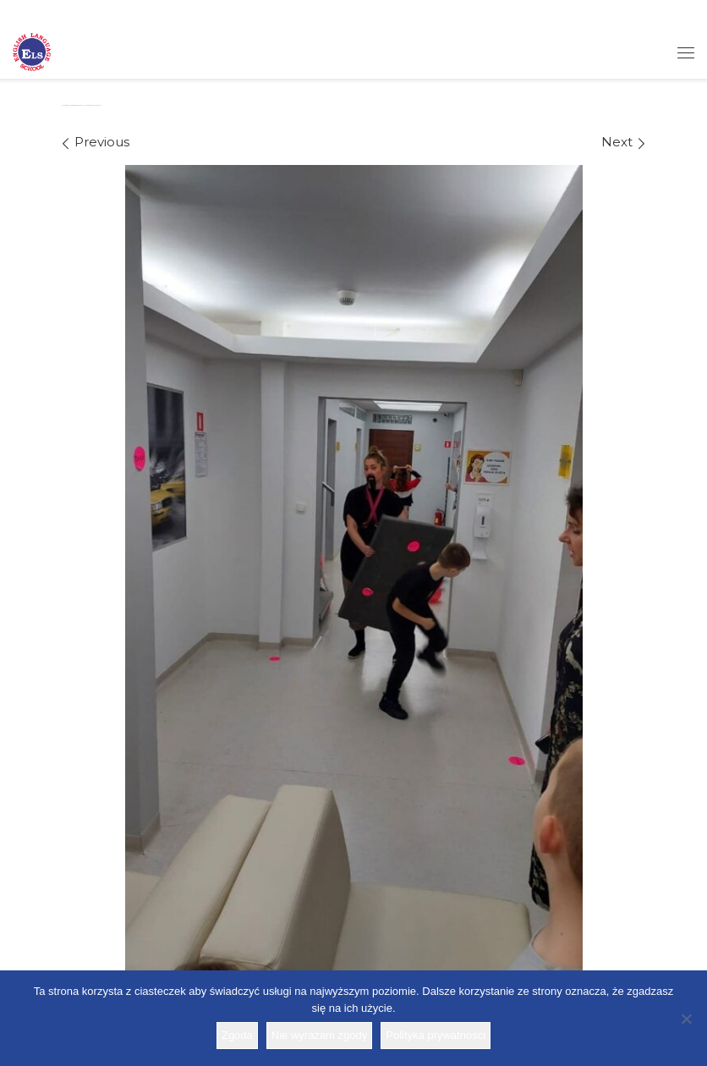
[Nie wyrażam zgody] (685, 1018)
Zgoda (237, 1035)
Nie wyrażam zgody (319, 1035)
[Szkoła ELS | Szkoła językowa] (32, 51)
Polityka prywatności (435, 1035)
